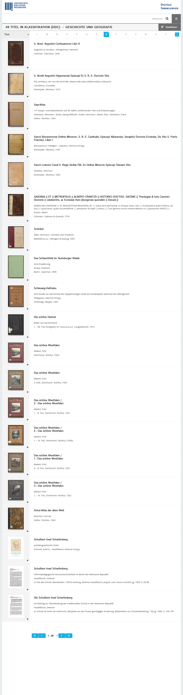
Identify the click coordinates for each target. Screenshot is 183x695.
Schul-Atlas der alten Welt (49, 510)
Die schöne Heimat (45, 317)
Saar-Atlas (39, 105)
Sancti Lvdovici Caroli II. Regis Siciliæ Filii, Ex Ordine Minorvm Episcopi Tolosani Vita (82, 165)
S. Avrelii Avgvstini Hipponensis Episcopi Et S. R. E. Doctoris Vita (71, 76)
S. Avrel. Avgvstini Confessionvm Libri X (57, 44)
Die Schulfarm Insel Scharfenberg (53, 598)
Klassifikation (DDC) (42, 27)
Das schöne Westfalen (47, 345)
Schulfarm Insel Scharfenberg (51, 539)
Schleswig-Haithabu (45, 288)
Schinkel (38, 229)
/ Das (48, 402)
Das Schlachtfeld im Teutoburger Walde (56, 258)
